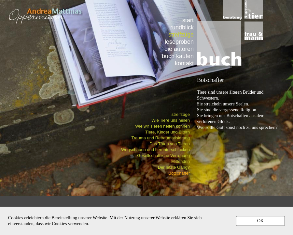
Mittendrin (180, 161)
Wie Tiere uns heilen (170, 120)
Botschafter (179, 173)
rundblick (182, 27)
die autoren (179, 49)
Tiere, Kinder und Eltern (167, 132)
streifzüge (181, 114)
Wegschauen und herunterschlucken (155, 150)
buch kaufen (178, 56)
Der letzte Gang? (174, 167)
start (188, 20)
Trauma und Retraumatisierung (161, 138)
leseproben (179, 41)
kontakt (184, 63)
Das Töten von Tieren (169, 144)
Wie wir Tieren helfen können (162, 126)
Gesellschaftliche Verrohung (163, 155)
